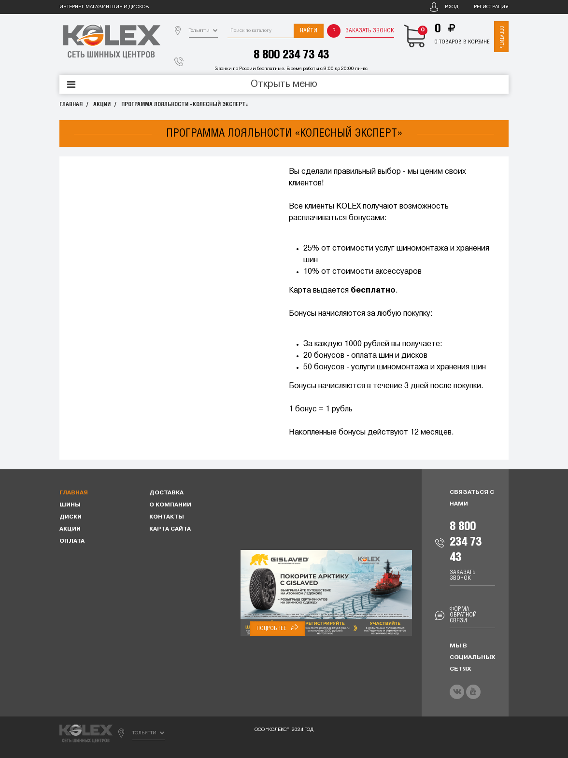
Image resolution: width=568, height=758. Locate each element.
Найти (308, 30)
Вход (451, 7)
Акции (102, 104)
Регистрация (491, 7)
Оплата (72, 541)
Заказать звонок (369, 30)
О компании (170, 505)
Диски (70, 517)
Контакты (166, 517)
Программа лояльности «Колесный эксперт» (185, 104)
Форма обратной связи (463, 614)
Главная (71, 104)
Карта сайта (170, 529)
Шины (70, 505)
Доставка (166, 493)
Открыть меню (284, 84)
